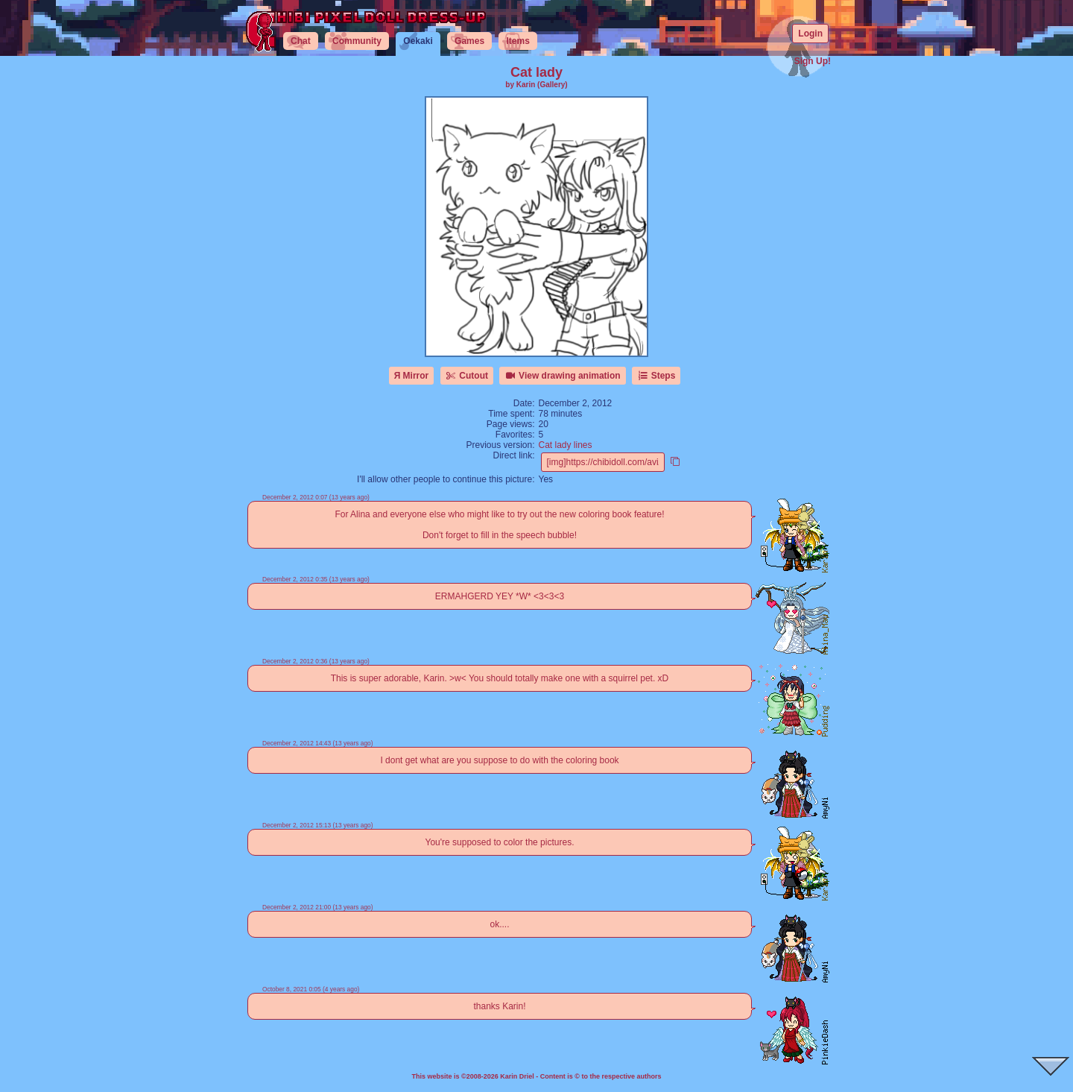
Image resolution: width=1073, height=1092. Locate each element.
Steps (656, 375)
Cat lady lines (565, 445)
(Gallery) (552, 85)
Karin (526, 85)
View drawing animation (562, 375)
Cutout (467, 375)
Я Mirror (411, 375)
